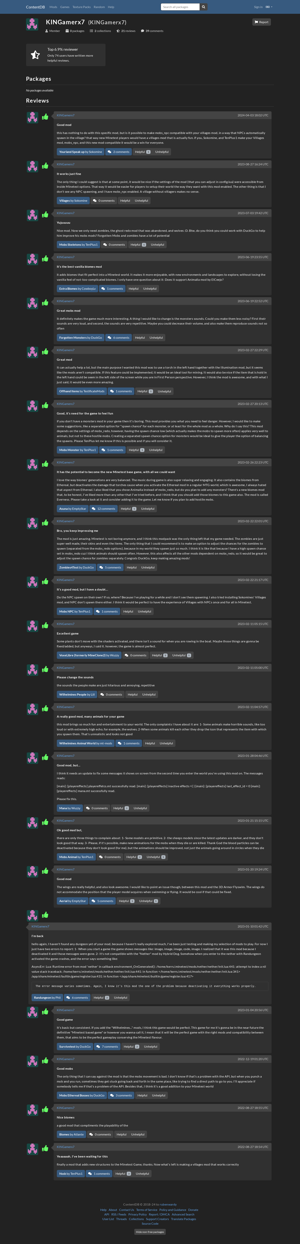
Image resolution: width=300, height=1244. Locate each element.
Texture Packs (82, 7)
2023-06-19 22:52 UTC (253, 301)
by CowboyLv (77, 288)
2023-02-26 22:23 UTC (253, 462)
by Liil (77, 694)
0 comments (104, 200)
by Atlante (71, 1134)
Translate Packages (183, 1219)
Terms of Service (146, 1209)
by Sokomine (80, 151)
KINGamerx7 (65, 115)
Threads (121, 1219)
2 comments (118, 151)
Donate (193, 1209)
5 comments (110, 567)
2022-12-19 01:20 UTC (253, 1059)
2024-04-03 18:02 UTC (253, 115)
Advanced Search (183, 1214)
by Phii (47, 997)
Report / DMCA (159, 1214)
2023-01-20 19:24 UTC (253, 869)
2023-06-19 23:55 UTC (253, 257)
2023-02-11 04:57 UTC (253, 707)
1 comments (112, 288)
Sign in (258, 7)
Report (261, 22)
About (113, 1209)
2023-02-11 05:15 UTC (253, 624)
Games (64, 7)
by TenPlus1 (78, 244)
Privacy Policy (137, 1214)
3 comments (121, 1095)
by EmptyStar (72, 508)
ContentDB (35, 7)
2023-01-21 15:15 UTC (253, 820)
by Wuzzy (89, 655)
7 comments (107, 1046)
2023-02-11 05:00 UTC (253, 667)
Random (99, 7)
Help (111, 7)
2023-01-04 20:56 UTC (253, 1010)
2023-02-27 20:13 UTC (253, 403)
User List (108, 1219)
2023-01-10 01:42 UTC (253, 926)
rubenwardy (168, 1204)
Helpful (143, 152)
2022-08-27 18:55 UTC (253, 1107)
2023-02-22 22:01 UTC (253, 521)
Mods (53, 7)
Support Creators (157, 1219)
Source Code (150, 1223)
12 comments (103, 508)
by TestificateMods (81, 391)
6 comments (118, 337)
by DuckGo (80, 337)
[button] (269, 7)
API (106, 1214)
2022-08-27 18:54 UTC (253, 1147)
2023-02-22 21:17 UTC (253, 580)
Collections (136, 1219)
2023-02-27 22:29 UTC (253, 350)
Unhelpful (162, 151)
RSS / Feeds (118, 1214)
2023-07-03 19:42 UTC (253, 213)
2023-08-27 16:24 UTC (253, 164)
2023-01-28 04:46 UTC (253, 755)
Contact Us (126, 1209)
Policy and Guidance (172, 1209)
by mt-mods (85, 743)
